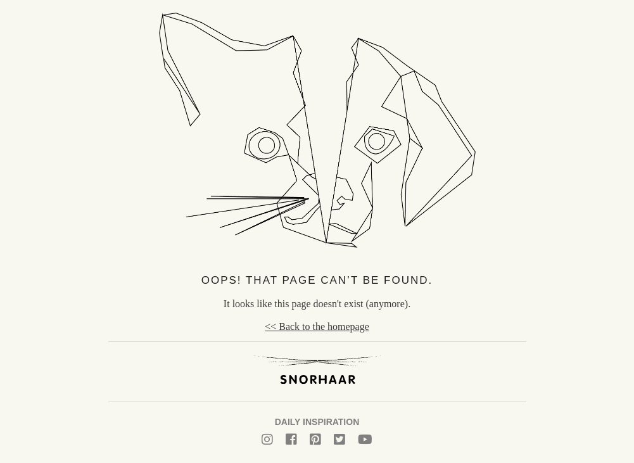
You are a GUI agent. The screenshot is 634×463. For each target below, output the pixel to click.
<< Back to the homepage (317, 326)
